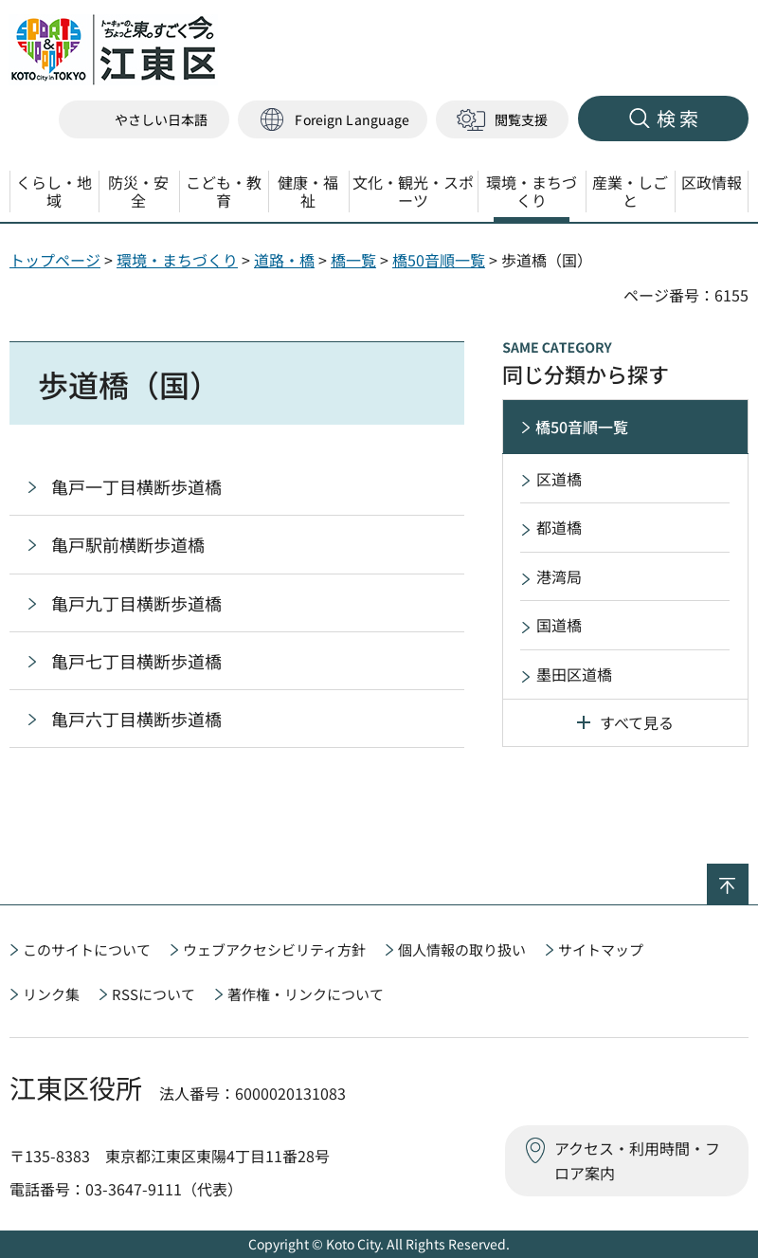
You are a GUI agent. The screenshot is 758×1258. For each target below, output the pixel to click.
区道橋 (559, 478)
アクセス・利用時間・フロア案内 (637, 1160)
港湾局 (559, 576)
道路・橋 (284, 259)
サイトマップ (600, 949)
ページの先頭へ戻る (748, 876)
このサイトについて (87, 949)
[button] (332, 119)
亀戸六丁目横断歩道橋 (136, 718)
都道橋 (559, 527)
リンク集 (51, 994)
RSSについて (153, 994)
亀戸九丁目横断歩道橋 (136, 603)
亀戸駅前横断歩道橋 (128, 544)
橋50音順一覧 (438, 259)
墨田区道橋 (574, 674)
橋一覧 (353, 259)
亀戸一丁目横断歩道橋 (136, 486)
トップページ (54, 259)
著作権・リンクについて (305, 994)
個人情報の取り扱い (462, 949)
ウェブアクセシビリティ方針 (274, 949)
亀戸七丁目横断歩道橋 (136, 660)
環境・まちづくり (177, 259)
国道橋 (559, 624)
